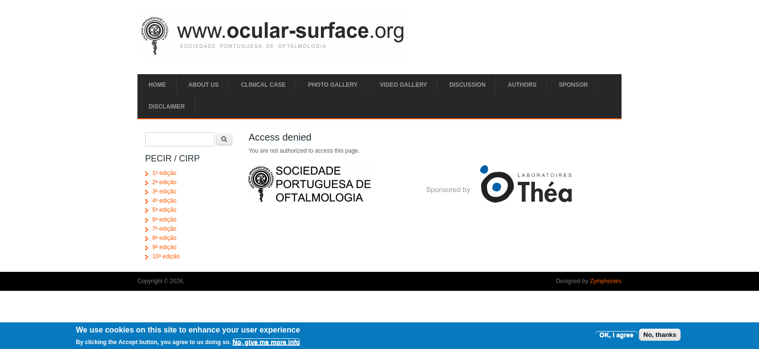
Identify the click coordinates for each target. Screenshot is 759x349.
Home (157, 84)
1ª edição (164, 173)
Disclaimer (167, 106)
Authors (522, 84)
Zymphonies (606, 281)
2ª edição (164, 182)
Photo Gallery (333, 84)
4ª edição (164, 200)
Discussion (467, 84)
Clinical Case (263, 84)
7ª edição (164, 228)
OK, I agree (616, 336)
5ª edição (164, 209)
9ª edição (164, 247)
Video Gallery (403, 84)
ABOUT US (203, 84)
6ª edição (164, 219)
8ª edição (164, 238)
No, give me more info (266, 344)
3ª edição (164, 191)
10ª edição (166, 256)
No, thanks (659, 336)
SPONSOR (573, 84)
